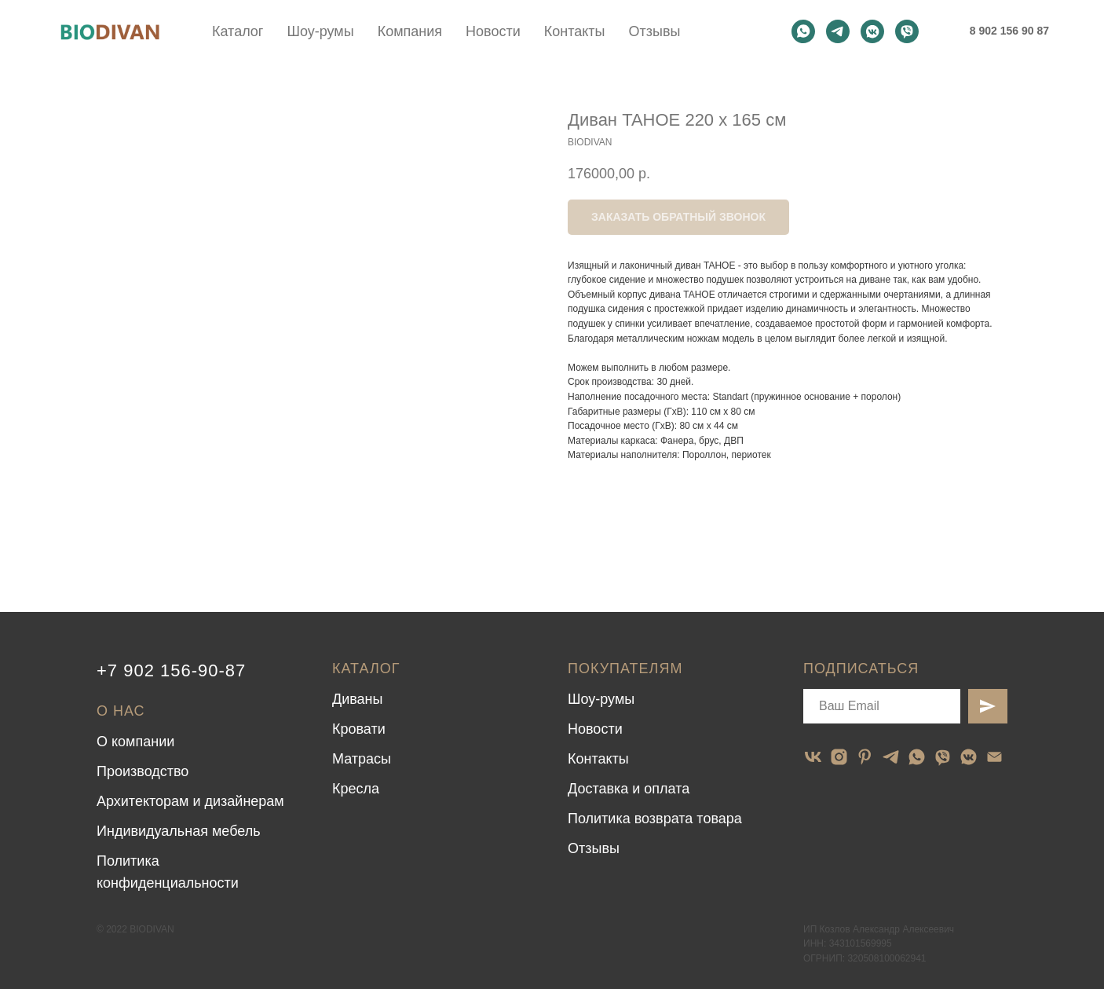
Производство (142, 771)
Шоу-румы (320, 31)
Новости (493, 31)
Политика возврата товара (655, 818)
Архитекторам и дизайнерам (190, 801)
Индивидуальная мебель (179, 831)
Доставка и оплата (628, 789)
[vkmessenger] (872, 31)
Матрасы (361, 759)
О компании (135, 741)
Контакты (574, 31)
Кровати (359, 729)
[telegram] (838, 31)
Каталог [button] (237, 31)
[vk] (813, 757)
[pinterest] (865, 757)
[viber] (907, 31)
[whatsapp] (803, 31)
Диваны (357, 699)
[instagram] (839, 757)
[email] (994, 757)
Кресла (355, 789)
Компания (410, 31)
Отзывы (654, 31)
